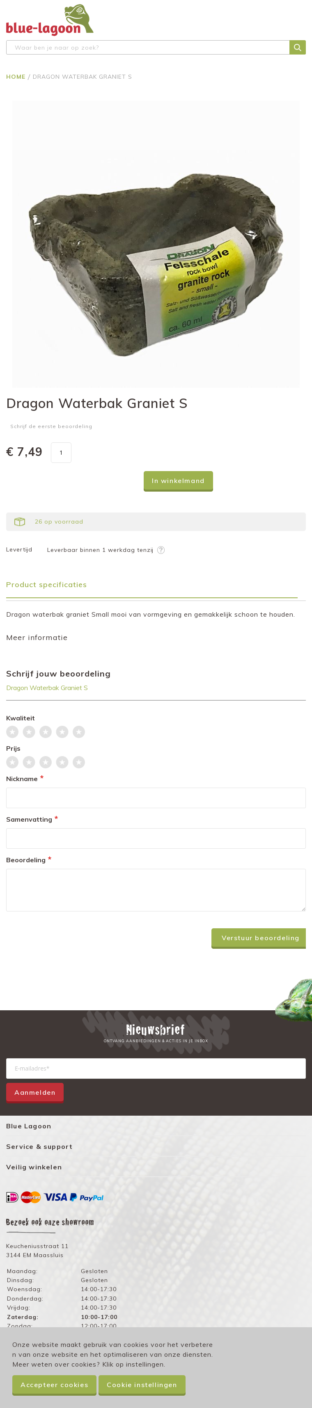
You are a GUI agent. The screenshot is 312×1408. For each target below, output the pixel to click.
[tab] (156, 587)
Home (17, 76)
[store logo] (50, 20)
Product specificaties (46, 584)
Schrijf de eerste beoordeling (51, 426)
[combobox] (156, 47)
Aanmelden (34, 1092)
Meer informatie (37, 637)
